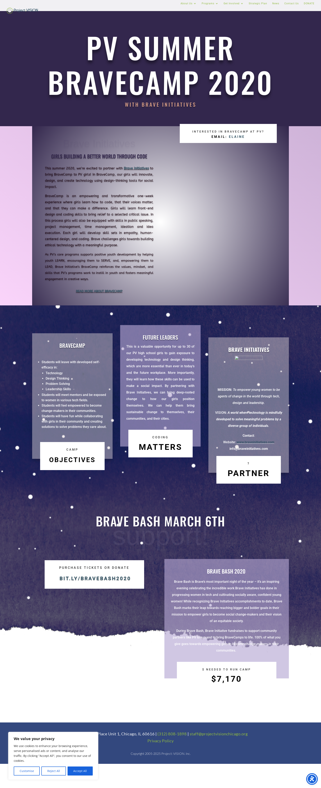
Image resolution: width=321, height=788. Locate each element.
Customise (27, 771)
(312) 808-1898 (172, 757)
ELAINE (237, 144)
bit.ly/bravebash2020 (95, 714)
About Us (186, 3)
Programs (208, 3)
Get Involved (232, 3)
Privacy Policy (160, 764)
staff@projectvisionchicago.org (219, 757)
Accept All (80, 771)
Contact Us (291, 3)
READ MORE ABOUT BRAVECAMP (99, 291)
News (275, 3)
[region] (53, 756)
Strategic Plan (258, 3)
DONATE (309, 3)
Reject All (53, 771)
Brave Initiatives (136, 168)
